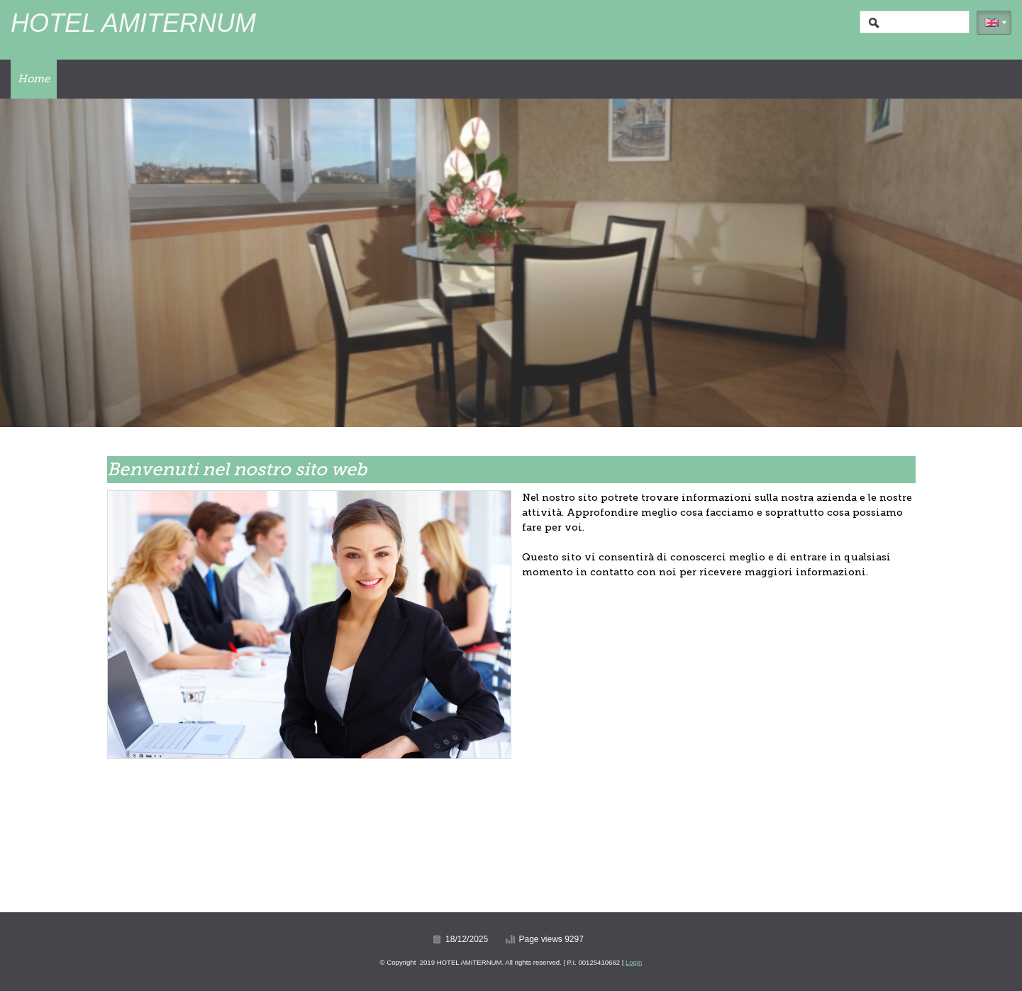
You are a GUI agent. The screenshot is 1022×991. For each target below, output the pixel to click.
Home (34, 78)
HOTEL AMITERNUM (133, 23)
